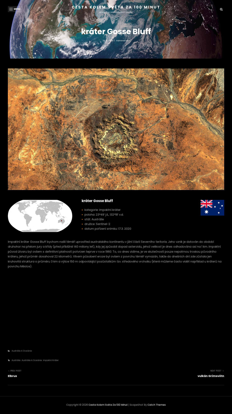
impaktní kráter (51, 360)
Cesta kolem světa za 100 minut (116, 7)
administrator (123, 41)
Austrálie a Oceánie (22, 351)
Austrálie (16, 360)
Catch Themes (156, 405)
